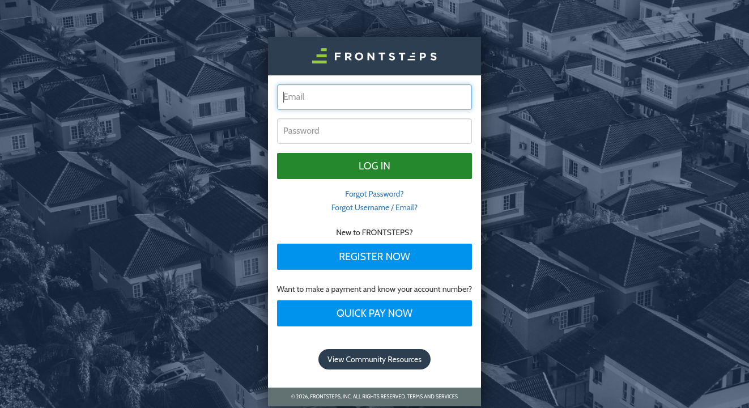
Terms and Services (432, 396)
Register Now (374, 256)
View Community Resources (374, 359)
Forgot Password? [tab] (374, 194)
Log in (374, 166)
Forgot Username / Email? (374, 207)
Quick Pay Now (374, 313)
